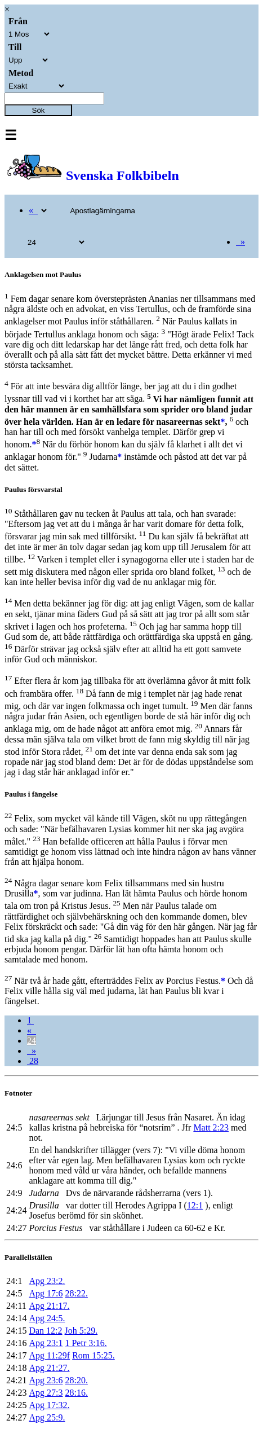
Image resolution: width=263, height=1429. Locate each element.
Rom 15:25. (93, 1355)
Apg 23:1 (46, 1343)
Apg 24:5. (47, 1318)
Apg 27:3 (46, 1392)
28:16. (76, 1392)
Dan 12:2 (45, 1330)
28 (32, 1061)
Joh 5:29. (81, 1330)
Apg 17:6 (46, 1293)
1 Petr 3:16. (85, 1343)
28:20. (76, 1380)
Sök (38, 110)
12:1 (195, 1205)
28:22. (76, 1293)
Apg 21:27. (49, 1368)
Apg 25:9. (47, 1417)
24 (31, 1040)
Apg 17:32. (49, 1405)
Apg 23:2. (47, 1281)
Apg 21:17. (49, 1306)
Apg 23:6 (46, 1380)
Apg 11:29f (49, 1355)
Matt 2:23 (211, 1127)
